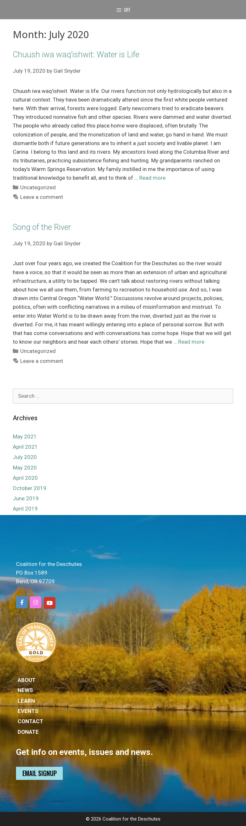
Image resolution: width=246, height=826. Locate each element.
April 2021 (25, 447)
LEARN (26, 701)
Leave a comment (41, 197)
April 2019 (25, 508)
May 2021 (25, 436)
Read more (152, 178)
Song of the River (42, 227)
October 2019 (29, 488)
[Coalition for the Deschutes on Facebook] (22, 602)
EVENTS (28, 711)
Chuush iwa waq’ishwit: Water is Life (76, 54)
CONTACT (30, 721)
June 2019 (26, 498)
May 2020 (25, 467)
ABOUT (27, 680)
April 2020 (25, 478)
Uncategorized (38, 187)
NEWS (25, 690)
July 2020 (25, 457)
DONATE (28, 732)
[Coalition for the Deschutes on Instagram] (35, 602)
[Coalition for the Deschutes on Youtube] (49, 603)
